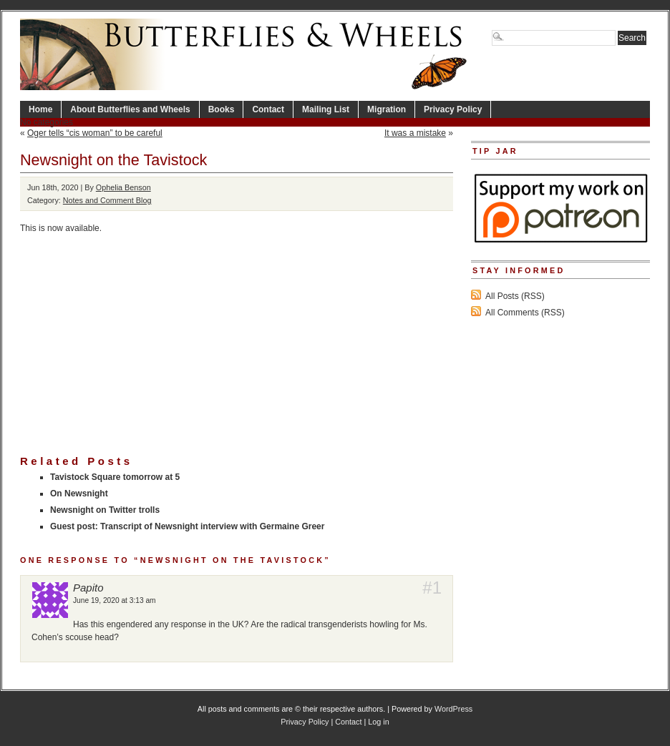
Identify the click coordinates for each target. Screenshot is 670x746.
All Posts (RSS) (515, 296)
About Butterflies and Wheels (130, 109)
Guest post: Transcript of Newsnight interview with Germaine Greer (187, 526)
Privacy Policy (453, 109)
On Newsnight (79, 494)
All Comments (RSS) (525, 313)
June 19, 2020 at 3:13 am (114, 600)
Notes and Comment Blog (107, 200)
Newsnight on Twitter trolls (105, 510)
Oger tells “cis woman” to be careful (94, 133)
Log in (378, 721)
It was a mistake (415, 133)
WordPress (453, 709)
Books (221, 109)
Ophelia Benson (123, 187)
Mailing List (325, 109)
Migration (386, 109)
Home (40, 109)
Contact (268, 109)
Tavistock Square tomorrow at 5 (115, 477)
